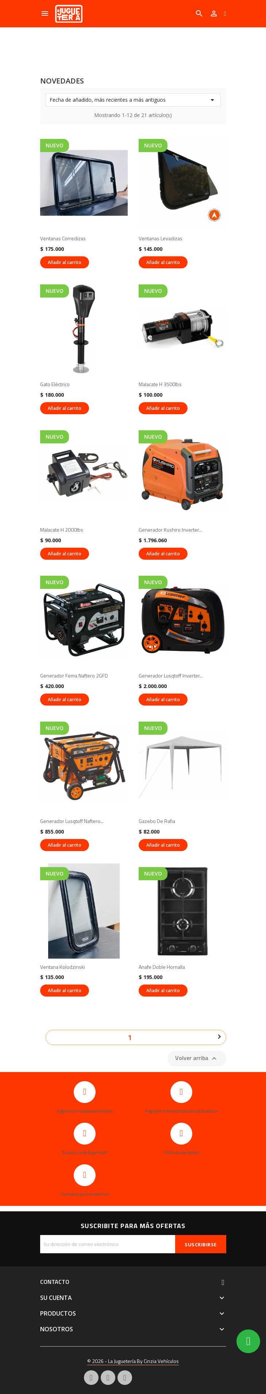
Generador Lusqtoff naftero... (72, 821)
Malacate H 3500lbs (160, 384)
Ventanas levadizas (160, 238)
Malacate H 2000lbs (61, 529)
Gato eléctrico (55, 384)
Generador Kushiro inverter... (170, 529)
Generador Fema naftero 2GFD (74, 675)
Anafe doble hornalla (162, 967)
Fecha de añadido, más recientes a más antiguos (133, 100)
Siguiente (219, 1036)
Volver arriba (197, 1058)
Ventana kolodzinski (62, 967)
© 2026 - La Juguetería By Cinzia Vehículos (133, 1361)
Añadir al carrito (64, 262)
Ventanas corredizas (63, 238)
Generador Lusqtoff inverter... (171, 675)
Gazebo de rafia (157, 821)
